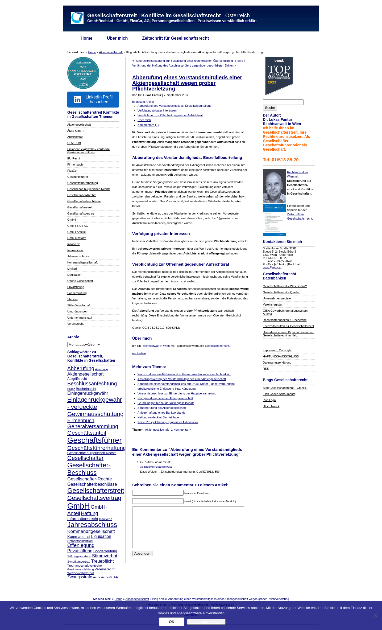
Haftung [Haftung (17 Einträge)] (89, 513)
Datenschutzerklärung (277, 362)
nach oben (139, 353)
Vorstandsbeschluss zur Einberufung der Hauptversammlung (177, 393)
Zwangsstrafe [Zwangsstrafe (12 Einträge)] (79, 577)
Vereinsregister (272, 304)
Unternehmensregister (277, 298)
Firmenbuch (75, 164)
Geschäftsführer (77, 176)
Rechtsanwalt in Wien (156, 345)
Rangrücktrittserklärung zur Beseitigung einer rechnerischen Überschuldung (184, 60)
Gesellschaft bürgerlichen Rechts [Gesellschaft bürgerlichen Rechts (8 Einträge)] (91, 453)
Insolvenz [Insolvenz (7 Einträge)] (105, 519)
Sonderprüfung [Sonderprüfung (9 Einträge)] (105, 551)
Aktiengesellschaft (111, 52)
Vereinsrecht (75, 323)
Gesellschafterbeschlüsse (84, 201)
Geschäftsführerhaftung (82, 182)
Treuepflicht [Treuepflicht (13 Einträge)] (102, 561)
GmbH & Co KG (77, 225)
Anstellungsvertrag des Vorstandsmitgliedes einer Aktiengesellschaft (182, 379)
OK (172, 622)
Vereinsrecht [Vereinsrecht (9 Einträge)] (105, 569)
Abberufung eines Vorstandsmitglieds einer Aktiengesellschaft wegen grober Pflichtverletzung (187, 83)
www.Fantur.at (272, 267)
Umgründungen (77, 311)
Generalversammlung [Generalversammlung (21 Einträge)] (92, 426)
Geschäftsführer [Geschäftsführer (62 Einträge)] (94, 440)
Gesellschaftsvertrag (80, 213)
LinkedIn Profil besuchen (93, 99)
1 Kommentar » (181, 429)
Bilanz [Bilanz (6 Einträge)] (71, 388)
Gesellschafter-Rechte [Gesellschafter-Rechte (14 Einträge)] (89, 478)
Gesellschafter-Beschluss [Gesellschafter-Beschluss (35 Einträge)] (89, 469)
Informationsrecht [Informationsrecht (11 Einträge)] (82, 518)
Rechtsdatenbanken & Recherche (285, 320)
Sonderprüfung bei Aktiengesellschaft (162, 407)
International (75, 250)
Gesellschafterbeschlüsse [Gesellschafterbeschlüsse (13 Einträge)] (92, 484)
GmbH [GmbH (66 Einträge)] (78, 505)
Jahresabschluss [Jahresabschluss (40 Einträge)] (92, 524)
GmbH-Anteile (76, 231)
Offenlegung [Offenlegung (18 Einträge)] (80, 545)
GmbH (71, 219)
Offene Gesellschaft (80, 280)
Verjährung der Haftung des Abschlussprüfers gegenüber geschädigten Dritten (183, 65)
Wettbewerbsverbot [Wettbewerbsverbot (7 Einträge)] (80, 573)
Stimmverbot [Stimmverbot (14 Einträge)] (104, 555)
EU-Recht (73, 158)
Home (86, 38)
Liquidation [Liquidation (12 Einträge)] (101, 536)
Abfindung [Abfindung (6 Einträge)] (101, 369)
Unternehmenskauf (79, 317)
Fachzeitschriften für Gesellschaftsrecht (288, 326)
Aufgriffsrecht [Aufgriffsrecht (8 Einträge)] (77, 379)
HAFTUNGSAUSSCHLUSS (281, 356)
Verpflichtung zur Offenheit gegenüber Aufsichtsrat (170, 115)
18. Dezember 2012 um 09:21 (156, 467)
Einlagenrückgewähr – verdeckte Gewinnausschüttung (88, 150)
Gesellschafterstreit (79, 207)
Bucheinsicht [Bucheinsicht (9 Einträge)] (86, 389)
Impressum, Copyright (277, 350)
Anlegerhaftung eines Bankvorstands (161, 412)
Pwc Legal (269, 400)
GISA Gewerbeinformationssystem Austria (285, 312)
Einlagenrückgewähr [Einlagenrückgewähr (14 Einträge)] (87, 393)
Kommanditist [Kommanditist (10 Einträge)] (78, 536)
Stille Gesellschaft (78, 305)
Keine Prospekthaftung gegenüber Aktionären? (168, 422)
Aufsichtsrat (74, 136)
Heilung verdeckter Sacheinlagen (159, 417)
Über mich (117, 38)
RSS (266, 368)
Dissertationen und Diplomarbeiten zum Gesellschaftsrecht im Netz (288, 334)
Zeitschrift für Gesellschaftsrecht (175, 38)
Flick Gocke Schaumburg (279, 394)
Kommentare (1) (148, 124)
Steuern (72, 299)
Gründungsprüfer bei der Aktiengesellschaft (166, 403)
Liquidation (74, 274)
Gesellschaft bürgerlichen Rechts (88, 189)
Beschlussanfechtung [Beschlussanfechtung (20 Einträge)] (92, 383)
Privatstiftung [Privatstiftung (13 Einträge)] (80, 550)
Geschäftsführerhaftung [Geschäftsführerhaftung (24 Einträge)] (96, 448)
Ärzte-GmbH (75, 130)
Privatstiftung (75, 287)
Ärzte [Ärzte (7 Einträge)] (96, 577)
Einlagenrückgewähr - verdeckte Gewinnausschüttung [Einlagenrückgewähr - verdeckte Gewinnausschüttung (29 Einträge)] (95, 406)
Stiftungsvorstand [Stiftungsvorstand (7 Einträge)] (79, 556)
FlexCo (72, 170)
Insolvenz (73, 244)
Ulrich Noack (271, 406)
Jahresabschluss (78, 256)
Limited (72, 268)
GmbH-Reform (76, 238)
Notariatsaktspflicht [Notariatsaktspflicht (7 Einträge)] (80, 540)
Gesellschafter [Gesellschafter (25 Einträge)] (85, 458)
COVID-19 (74, 143)
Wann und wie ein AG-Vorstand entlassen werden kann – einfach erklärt (184, 374)
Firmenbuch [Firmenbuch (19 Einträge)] (80, 420)
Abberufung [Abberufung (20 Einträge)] (80, 368)
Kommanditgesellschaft (82, 262)
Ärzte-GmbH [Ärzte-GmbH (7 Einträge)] (109, 577)
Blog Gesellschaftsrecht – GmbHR (285, 387)
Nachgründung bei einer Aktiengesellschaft (165, 398)
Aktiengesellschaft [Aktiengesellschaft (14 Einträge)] (85, 374)
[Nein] (375, 615)
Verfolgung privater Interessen (157, 110)
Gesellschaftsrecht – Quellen (281, 292)
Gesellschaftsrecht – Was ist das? (285, 286)
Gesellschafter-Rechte (81, 195)
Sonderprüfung (77, 293)
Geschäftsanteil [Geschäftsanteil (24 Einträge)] (86, 433)
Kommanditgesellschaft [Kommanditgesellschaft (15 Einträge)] (91, 531)
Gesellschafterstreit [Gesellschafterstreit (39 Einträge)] (95, 490)
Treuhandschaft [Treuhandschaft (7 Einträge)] (78, 565)
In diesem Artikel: (143, 101)
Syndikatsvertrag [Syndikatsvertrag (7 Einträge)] (78, 561)
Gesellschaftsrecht (217, 345)
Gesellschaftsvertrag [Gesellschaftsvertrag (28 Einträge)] (94, 498)
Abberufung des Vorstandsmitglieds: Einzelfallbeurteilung (174, 105)
